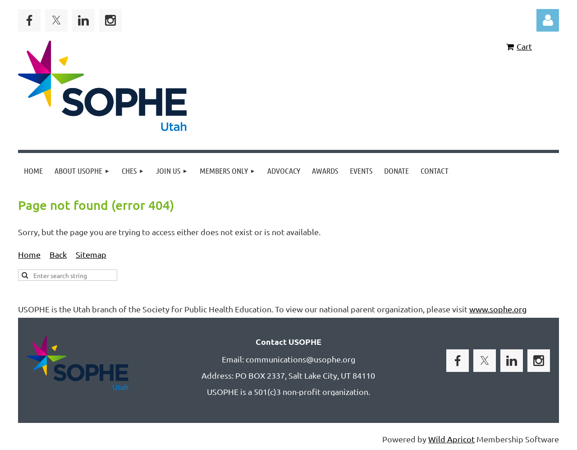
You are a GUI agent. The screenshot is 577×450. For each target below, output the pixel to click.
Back (58, 254)
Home (29, 254)
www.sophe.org (498, 309)
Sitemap (91, 254)
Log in (547, 20)
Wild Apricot (451, 439)
